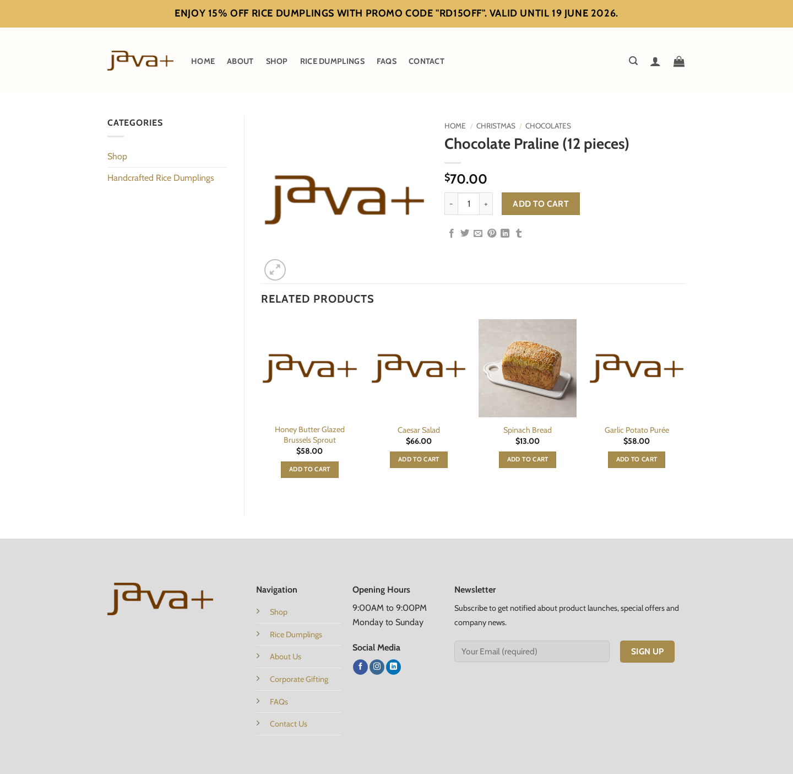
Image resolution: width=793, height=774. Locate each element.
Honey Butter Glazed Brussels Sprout (310, 434)
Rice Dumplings (332, 61)
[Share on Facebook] (451, 234)
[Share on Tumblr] (518, 234)
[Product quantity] (469, 203)
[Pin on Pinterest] (491, 234)
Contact (426, 61)
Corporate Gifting (299, 679)
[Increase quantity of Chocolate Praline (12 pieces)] (486, 203)
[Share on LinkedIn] (505, 234)
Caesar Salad (419, 430)
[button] (633, 61)
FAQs (387, 61)
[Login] (655, 61)
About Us (285, 657)
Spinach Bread (527, 430)
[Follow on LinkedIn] (393, 667)
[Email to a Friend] (478, 234)
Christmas (495, 125)
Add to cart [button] (309, 469)
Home (203, 61)
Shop (277, 61)
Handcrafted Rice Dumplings (160, 178)
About (240, 61)
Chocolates (548, 125)
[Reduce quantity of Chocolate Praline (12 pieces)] (451, 203)
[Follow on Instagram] (377, 667)
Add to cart (541, 203)
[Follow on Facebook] (360, 667)
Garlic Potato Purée (637, 430)
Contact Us (288, 724)
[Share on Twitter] (464, 234)
